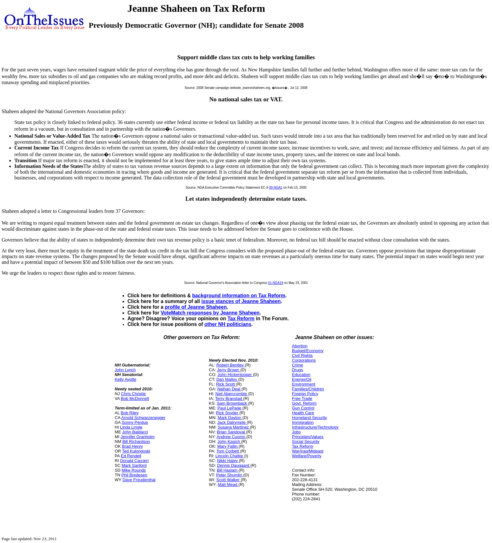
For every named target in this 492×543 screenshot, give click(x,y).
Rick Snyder (228, 412)
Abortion (299, 346)
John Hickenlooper (235, 374)
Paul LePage (230, 408)
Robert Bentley (230, 365)
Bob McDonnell (135, 398)
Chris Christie (133, 393)
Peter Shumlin (229, 475)
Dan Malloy (227, 379)
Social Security (305, 441)
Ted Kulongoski (136, 451)
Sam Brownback (232, 403)
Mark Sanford (134, 465)
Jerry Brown (228, 369)
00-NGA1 (275, 187)
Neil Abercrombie (231, 393)
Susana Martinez (234, 427)
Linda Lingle (131, 427)
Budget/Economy (308, 350)
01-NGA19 (275, 283)
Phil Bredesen (134, 475)
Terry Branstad (229, 398)
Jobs (296, 432)
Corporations (304, 360)
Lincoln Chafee (229, 455)
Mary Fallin (228, 446)
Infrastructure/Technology (315, 427)
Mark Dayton (230, 417)
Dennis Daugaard (233, 465)
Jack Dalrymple (232, 422)
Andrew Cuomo (231, 436)
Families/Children (308, 389)
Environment (303, 384)
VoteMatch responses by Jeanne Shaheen (210, 312)
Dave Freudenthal (139, 479)
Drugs (297, 369)
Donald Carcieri (134, 460)
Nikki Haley (228, 460)
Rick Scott (226, 384)
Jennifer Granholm (138, 436)
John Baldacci (135, 432)
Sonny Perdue (135, 422)
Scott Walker (228, 479)
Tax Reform (241, 318)
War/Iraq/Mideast (308, 451)
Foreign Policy (305, 393)
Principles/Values (308, 436)
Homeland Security (309, 417)
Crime (297, 365)
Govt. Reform (304, 403)
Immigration (303, 422)
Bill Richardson (136, 441)
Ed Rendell (131, 455)
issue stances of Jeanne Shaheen (241, 301)
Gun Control (303, 408)
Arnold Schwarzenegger (143, 417)
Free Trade (302, 398)
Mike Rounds (134, 470)
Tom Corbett (228, 451)
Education (301, 374)
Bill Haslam (228, 470)
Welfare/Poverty (306, 455)
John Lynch (125, 369)
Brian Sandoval (231, 432)
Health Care (303, 412)
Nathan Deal (229, 389)
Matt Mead (228, 484)
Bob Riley (130, 412)
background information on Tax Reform (238, 295)
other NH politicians (227, 324)
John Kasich (229, 441)
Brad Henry (132, 446)
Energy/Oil (301, 379)
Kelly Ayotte (126, 379)
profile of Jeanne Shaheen (196, 307)
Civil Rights (302, 355)
